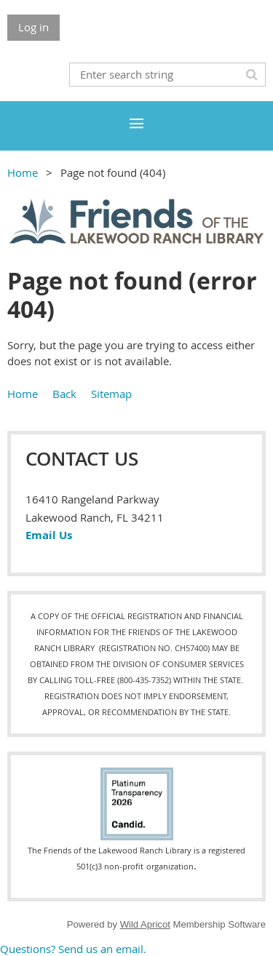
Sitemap (111, 393)
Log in (33, 27)
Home (22, 172)
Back (64, 393)
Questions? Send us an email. (73, 948)
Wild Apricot (145, 924)
